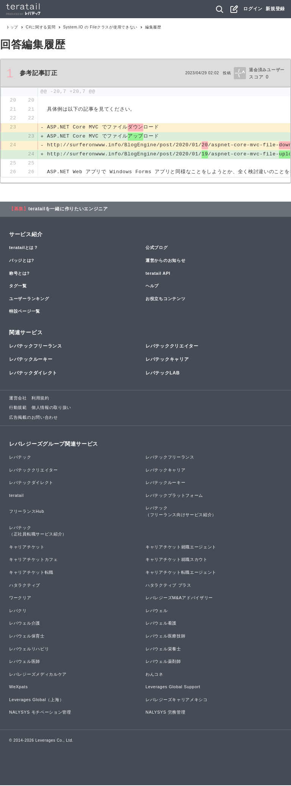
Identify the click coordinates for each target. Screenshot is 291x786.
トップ (12, 27)
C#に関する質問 (40, 27)
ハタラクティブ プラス (168, 586)
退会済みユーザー (267, 69)
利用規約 (40, 398)
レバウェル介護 (24, 624)
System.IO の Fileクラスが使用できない (100, 27)
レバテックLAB (163, 373)
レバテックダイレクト (33, 373)
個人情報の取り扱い (51, 408)
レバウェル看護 (161, 624)
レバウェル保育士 (27, 636)
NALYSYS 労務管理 (165, 713)
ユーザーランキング (29, 299)
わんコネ (154, 675)
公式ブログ (157, 248)
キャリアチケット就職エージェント (181, 547)
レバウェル (157, 611)
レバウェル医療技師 (165, 636)
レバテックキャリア (167, 360)
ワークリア (20, 599)
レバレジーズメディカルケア (38, 675)
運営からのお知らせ (165, 261)
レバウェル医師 (24, 662)
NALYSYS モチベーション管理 (40, 713)
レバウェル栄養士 (163, 649)
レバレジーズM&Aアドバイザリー (179, 599)
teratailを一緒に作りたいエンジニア (68, 210)
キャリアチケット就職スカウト (177, 560)
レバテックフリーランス (35, 347)
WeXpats (18, 688)
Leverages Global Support (173, 688)
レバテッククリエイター (172, 347)
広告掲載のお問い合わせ (33, 418)
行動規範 (18, 408)
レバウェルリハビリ (29, 649)
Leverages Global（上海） (36, 700)
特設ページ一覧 (24, 312)
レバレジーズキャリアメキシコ (177, 700)
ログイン (253, 8)
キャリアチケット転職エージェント (181, 573)
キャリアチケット (27, 547)
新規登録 (275, 8)
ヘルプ (152, 287)
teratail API (158, 274)
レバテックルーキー (30, 360)
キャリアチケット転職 (31, 573)
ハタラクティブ (24, 586)
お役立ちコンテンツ (165, 299)
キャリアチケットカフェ (33, 560)
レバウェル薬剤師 (163, 662)
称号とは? (19, 274)
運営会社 (18, 398)
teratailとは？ (23, 248)
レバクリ (18, 611)
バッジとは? (21, 261)
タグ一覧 (18, 287)
